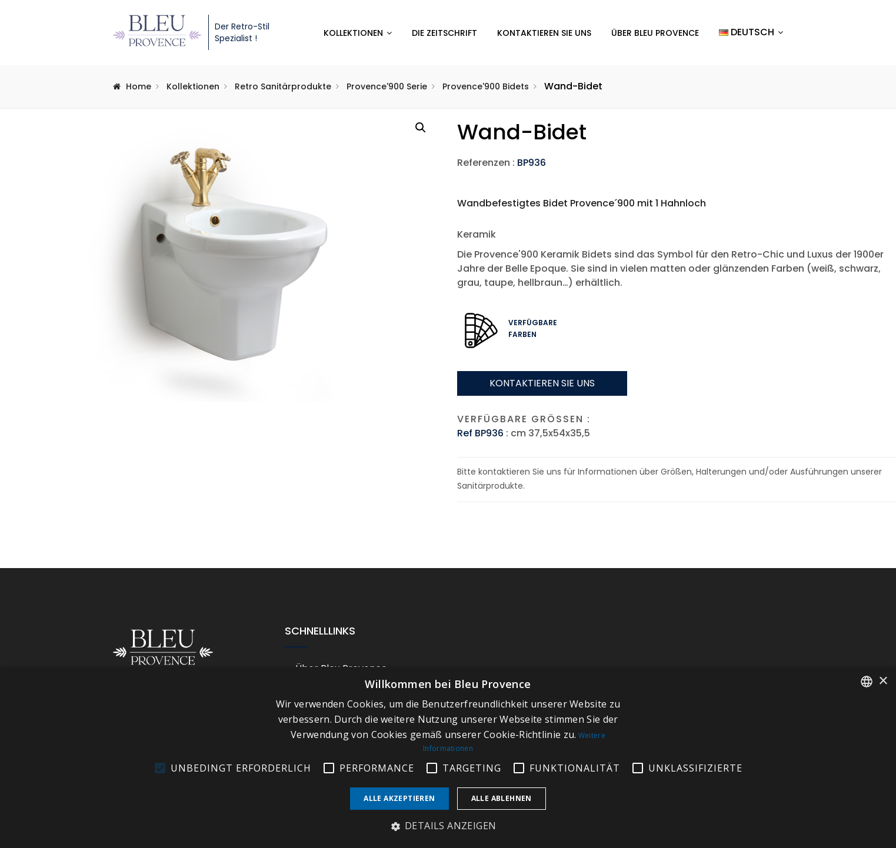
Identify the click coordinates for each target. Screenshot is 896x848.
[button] (420, 127)
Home (138, 86)
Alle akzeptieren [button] (399, 798)
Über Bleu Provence (655, 33)
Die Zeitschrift (444, 33)
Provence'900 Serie (387, 86)
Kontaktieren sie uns (542, 383)
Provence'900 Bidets (485, 86)
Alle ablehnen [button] (501, 798)
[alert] (448, 757)
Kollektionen (353, 33)
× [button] (882, 681)
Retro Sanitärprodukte (283, 86)
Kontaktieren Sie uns (544, 33)
